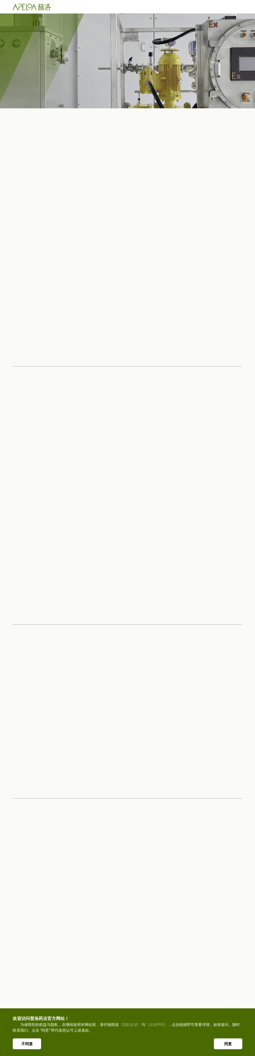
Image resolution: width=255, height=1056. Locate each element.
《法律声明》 (156, 1024)
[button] (234, 724)
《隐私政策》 (130, 1024)
